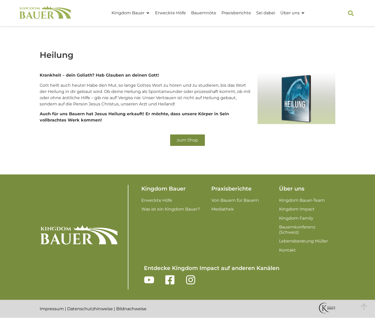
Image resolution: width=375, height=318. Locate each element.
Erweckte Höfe (170, 12)
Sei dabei (265, 12)
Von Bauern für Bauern (235, 200)
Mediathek (222, 209)
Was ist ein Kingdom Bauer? (170, 209)
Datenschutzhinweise (90, 308)
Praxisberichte (236, 12)
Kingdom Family (296, 218)
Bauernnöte (203, 12)
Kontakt (287, 250)
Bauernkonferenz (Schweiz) (297, 230)
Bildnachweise (131, 308)
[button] (351, 13)
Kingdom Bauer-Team (302, 200)
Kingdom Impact (297, 209)
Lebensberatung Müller (303, 241)
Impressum (52, 308)
